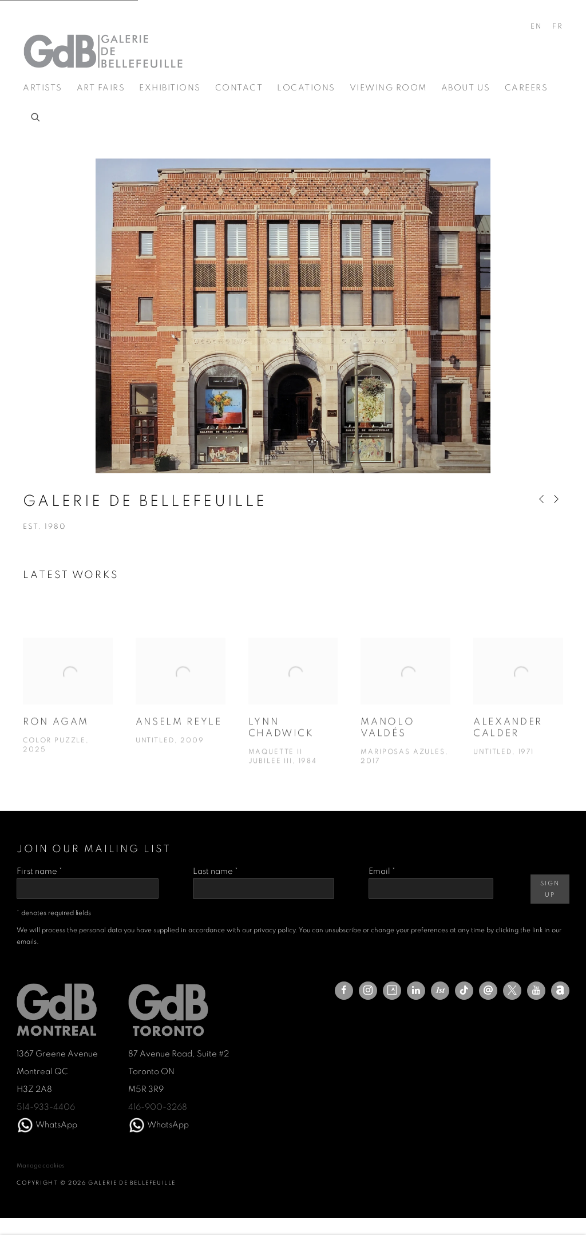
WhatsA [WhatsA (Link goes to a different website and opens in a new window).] (163, 1125)
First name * (39, 871)
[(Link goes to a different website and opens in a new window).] (25, 1125)
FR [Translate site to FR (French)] (557, 26)
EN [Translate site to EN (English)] (536, 26)
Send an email (488, 990)
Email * (382, 871)
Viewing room (388, 88)
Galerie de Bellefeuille (103, 51)
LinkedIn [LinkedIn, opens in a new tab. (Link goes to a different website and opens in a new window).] (416, 990)
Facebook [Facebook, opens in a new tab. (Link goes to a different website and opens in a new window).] (344, 990)
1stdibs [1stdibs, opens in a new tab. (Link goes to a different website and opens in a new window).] (440, 990)
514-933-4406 (46, 1107)
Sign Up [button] (549, 889)
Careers (526, 88)
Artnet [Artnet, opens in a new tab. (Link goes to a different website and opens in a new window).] (560, 990)
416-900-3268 (157, 1107)
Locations (306, 88)
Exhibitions (170, 88)
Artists (42, 88)
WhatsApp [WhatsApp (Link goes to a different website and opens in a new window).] (56, 1125)
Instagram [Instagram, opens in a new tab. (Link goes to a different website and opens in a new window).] (368, 990)
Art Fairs (101, 88)
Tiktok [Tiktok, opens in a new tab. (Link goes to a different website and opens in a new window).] (464, 990)
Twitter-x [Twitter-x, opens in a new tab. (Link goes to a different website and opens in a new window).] (512, 990)
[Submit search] (36, 115)
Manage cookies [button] (41, 1165)
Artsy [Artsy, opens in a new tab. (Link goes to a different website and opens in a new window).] (392, 990)
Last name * (215, 871)
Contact (239, 88)
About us (465, 88)
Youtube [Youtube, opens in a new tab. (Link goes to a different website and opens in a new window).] (536, 990)
